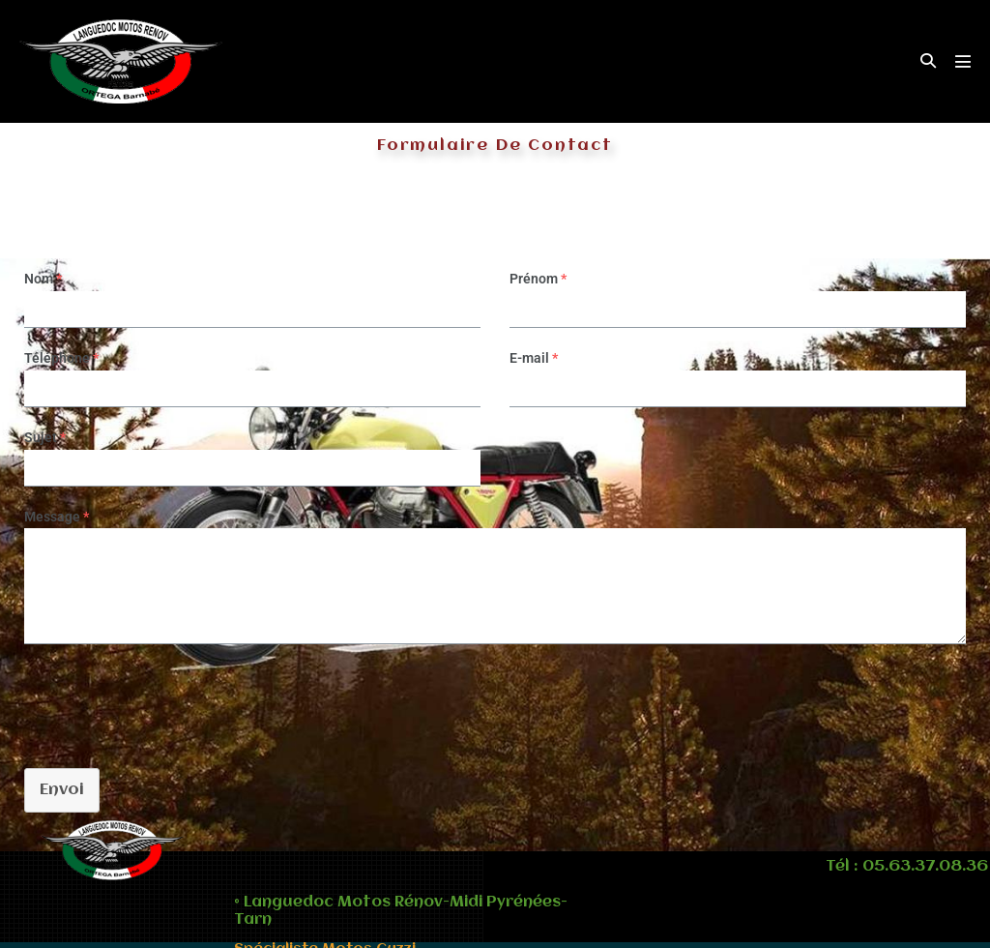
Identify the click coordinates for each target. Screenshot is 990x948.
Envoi (62, 790)
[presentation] (157, 701)
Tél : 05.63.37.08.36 (907, 866)
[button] (928, 61)
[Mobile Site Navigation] (963, 61)
